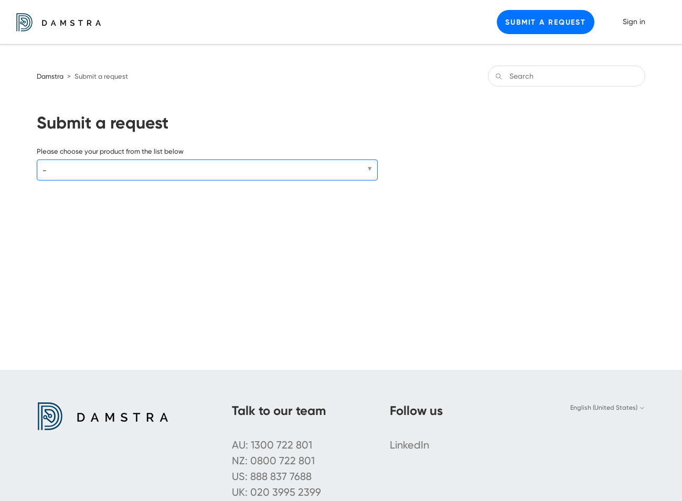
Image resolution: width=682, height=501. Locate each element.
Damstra (50, 76)
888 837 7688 (281, 476)
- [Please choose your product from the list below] (44, 170)
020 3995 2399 (285, 492)
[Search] (566, 76)
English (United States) (607, 407)
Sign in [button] (634, 21)
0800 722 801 (282, 460)
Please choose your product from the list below (110, 151)
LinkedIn (409, 445)
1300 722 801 (281, 445)
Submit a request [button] (545, 22)
